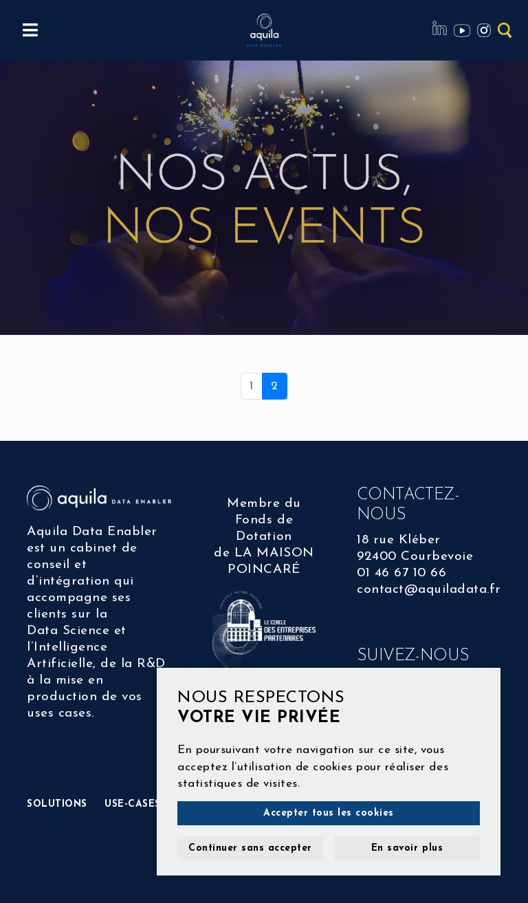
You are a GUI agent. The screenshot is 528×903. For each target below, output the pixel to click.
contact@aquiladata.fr (429, 589)
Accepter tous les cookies (328, 813)
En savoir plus (407, 848)
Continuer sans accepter (250, 848)
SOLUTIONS (57, 804)
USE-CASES (132, 804)
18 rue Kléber (399, 540)
